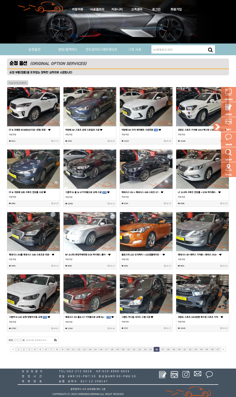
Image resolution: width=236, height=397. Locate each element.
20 (123, 349)
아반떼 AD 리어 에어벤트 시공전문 (141, 129)
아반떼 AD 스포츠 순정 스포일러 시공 (83, 129)
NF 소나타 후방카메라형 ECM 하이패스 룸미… (87, 254)
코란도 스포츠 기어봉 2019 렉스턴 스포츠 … (202, 129)
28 (168, 349)
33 (196, 349)
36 (212, 349)
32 (190, 349)
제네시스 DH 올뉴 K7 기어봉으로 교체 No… (89, 317)
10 (68, 349)
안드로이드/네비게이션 (101, 49)
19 (117, 349)
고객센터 (136, 9)
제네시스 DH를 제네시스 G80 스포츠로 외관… (31, 254)
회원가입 (176, 9)
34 (201, 349)
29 (173, 349)
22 (134, 349)
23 (139, 349)
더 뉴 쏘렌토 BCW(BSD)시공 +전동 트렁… (29, 129)
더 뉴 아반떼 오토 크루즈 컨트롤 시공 (27, 192)
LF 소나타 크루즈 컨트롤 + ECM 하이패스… (199, 192)
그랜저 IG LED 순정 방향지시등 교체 (29, 317)
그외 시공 (134, 49)
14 (90, 349)
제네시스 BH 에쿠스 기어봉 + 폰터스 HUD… (199, 254)
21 (128, 349)
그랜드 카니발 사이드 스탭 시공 (137, 317)
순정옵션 (34, 49)
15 (95, 349)
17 (106, 349)
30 (179, 349)
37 (218, 349)
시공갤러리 (97, 9)
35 (207, 349)
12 (79, 349)
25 (150, 349)
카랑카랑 (77, 9)
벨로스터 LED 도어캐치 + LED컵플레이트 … (143, 254)
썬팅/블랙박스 (68, 49)
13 (84, 349)
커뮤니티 (117, 9)
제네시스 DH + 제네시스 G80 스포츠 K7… (142, 192)
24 (145, 349)
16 (101, 349)
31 (185, 349)
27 (162, 349)
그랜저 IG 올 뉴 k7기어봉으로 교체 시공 (87, 192)
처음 (12, 349)
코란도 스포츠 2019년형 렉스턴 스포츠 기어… (200, 317)
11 (73, 349)
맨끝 (223, 349)
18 (112, 349)
